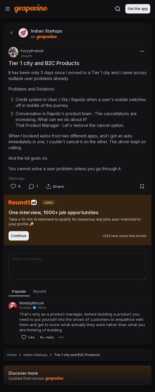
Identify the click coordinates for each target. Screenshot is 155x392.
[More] (142, 51)
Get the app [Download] (138, 8)
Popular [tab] (19, 291)
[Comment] (33, 186)
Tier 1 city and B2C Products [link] (77, 355)
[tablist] (77, 291)
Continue (18, 236)
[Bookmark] (142, 186)
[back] (11, 33)
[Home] (31, 8)
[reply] (47, 337)
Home (12, 355)
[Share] (55, 186)
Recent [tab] (39, 291)
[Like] (15, 186)
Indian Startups (35, 355)
